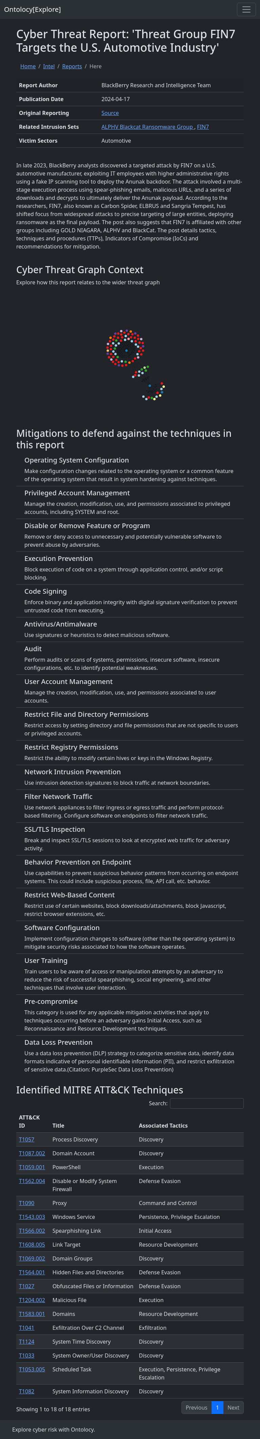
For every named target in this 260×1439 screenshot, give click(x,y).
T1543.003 (32, 1217)
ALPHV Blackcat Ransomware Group (148, 127)
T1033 (27, 1355)
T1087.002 (32, 1153)
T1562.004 (32, 1181)
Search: (196, 1103)
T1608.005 (32, 1244)
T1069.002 (32, 1258)
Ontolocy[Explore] (32, 9)
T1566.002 (32, 1230)
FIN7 (203, 127)
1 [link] (217, 1407)
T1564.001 (32, 1272)
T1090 (27, 1203)
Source (110, 113)
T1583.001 (32, 1314)
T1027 (27, 1286)
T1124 (27, 1341)
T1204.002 (32, 1300)
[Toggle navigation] (246, 9)
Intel (49, 66)
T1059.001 (32, 1167)
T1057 (27, 1139)
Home (28, 66)
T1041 (27, 1327)
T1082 (27, 1391)
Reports (72, 66)
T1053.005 (32, 1369)
